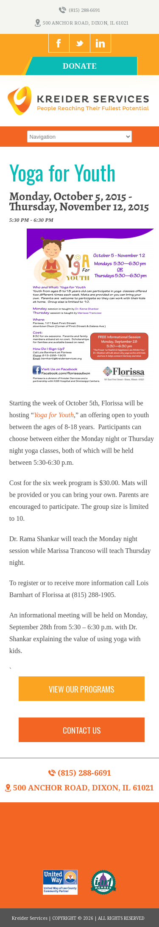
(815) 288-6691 (79, 10)
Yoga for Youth (54, 415)
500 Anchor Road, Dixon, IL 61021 (81, 23)
